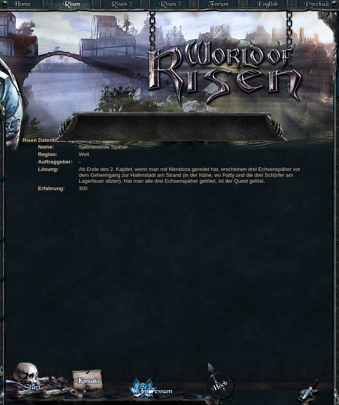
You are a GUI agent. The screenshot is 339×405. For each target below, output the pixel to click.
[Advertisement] (149, 159)
